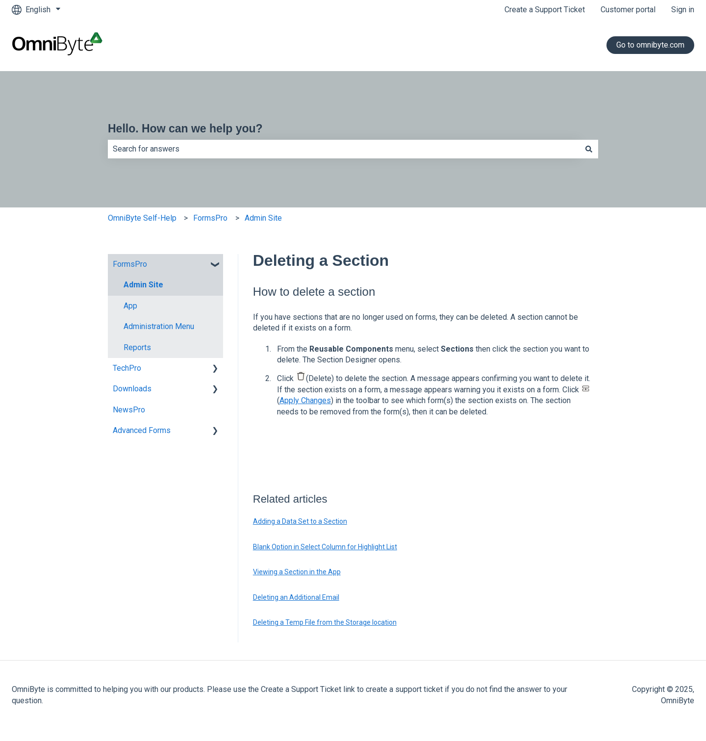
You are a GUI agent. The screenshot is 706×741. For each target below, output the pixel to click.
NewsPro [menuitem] (129, 409)
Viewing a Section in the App (297, 572)
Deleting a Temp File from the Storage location (325, 622)
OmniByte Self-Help (142, 218)
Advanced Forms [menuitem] (142, 430)
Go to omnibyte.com (650, 45)
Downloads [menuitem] (132, 388)
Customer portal (628, 9)
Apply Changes (305, 400)
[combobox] (344, 149)
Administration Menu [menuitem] (159, 326)
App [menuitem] (130, 305)
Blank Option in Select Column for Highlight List (325, 547)
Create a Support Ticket (544, 9)
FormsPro (210, 218)
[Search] (589, 149)
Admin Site (263, 218)
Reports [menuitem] (137, 347)
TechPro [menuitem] (127, 368)
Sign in (682, 9)
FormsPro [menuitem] (130, 264)
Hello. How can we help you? (185, 128)
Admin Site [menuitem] (143, 284)
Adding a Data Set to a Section (300, 521)
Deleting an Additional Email (296, 597)
